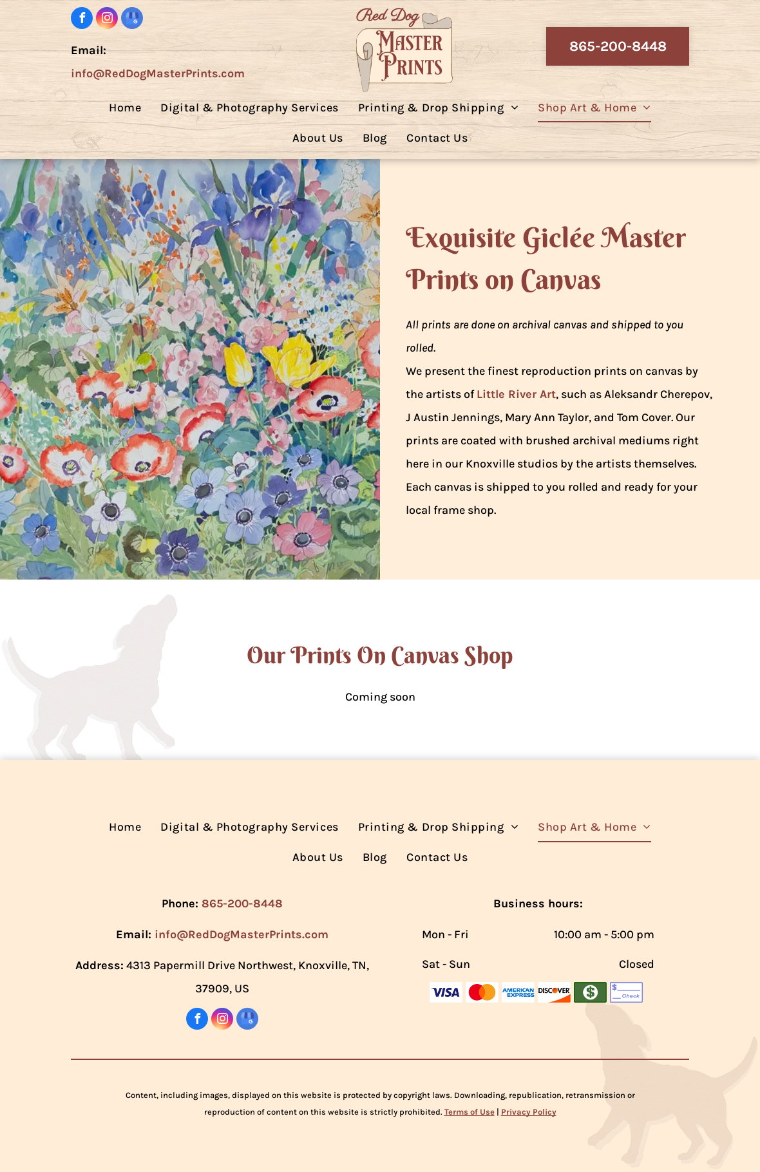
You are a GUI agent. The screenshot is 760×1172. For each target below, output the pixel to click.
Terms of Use (469, 1112)
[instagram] (107, 19)
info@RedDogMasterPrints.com (158, 73)
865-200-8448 (242, 903)
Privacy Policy (528, 1112)
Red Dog (387, 16)
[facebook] (82, 19)
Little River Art (516, 394)
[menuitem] (125, 107)
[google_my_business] (132, 19)
